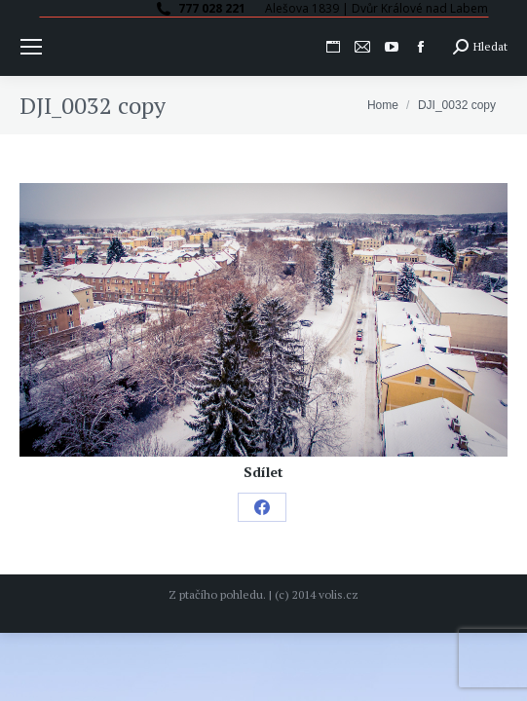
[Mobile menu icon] (31, 46)
